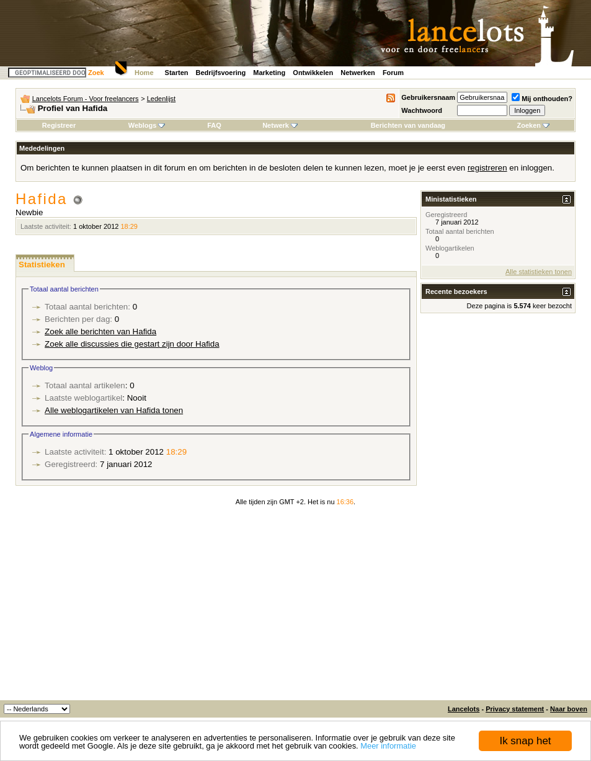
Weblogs (147, 125)
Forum (393, 72)
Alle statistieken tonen (538, 271)
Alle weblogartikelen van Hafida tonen (114, 410)
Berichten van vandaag (408, 125)
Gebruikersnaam (428, 97)
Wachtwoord (421, 110)
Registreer (59, 125)
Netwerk (280, 125)
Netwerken (357, 72)
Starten (177, 72)
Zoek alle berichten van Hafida (100, 331)
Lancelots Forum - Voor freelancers (85, 98)
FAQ (214, 125)
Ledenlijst (161, 98)
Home (144, 72)
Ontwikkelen (313, 72)
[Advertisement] (295, 607)
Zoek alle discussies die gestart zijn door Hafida (132, 344)
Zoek (96, 72)
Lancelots (463, 709)
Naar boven (568, 709)
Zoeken (533, 125)
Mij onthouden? (542, 98)
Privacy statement (515, 709)
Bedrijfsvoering (221, 72)
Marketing (269, 72)
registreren (487, 167)
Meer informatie (388, 745)
